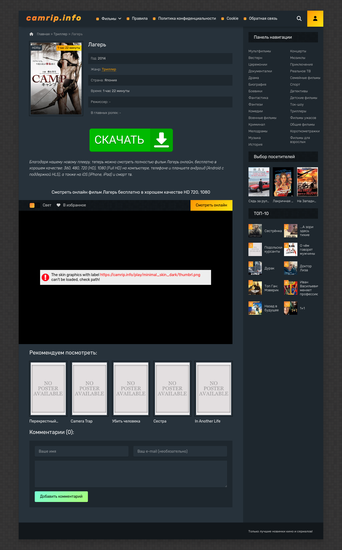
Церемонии (257, 64)
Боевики (255, 91)
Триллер (109, 69)
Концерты (298, 51)
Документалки (260, 71)
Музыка (254, 138)
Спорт (295, 84)
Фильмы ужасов (303, 118)
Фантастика (258, 98)
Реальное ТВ (300, 71)
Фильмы (109, 19)
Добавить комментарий (61, 496)
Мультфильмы (259, 51)
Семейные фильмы (305, 78)
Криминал (256, 124)
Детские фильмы (303, 98)
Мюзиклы (297, 58)
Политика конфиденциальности (187, 18)
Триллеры (298, 111)
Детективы (299, 91)
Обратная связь (263, 18)
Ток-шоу (297, 104)
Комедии (255, 111)
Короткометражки (305, 131)
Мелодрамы (257, 131)
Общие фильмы (302, 124)
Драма (253, 78)
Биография (257, 84)
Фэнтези (255, 104)
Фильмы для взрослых (300, 140)
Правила (139, 18)
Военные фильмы (262, 118)
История (255, 144)
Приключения (301, 64)
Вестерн (255, 58)
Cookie (232, 18)
